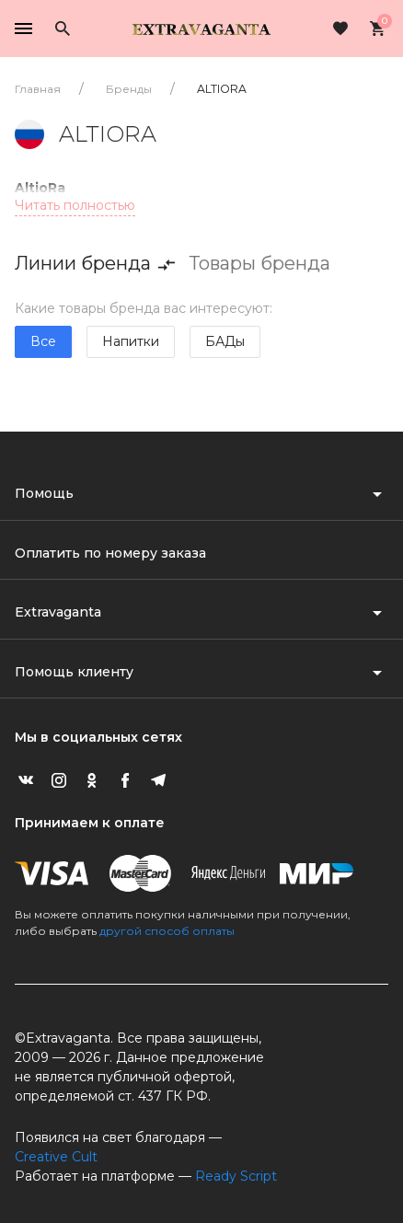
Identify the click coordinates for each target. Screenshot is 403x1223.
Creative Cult (56, 1156)
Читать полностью (75, 205)
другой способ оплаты (167, 931)
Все (43, 341)
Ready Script (236, 1176)
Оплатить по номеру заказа (110, 553)
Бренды (129, 89)
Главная (38, 89)
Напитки (130, 341)
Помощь (44, 493)
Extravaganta (58, 612)
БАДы (225, 341)
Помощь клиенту (74, 671)
